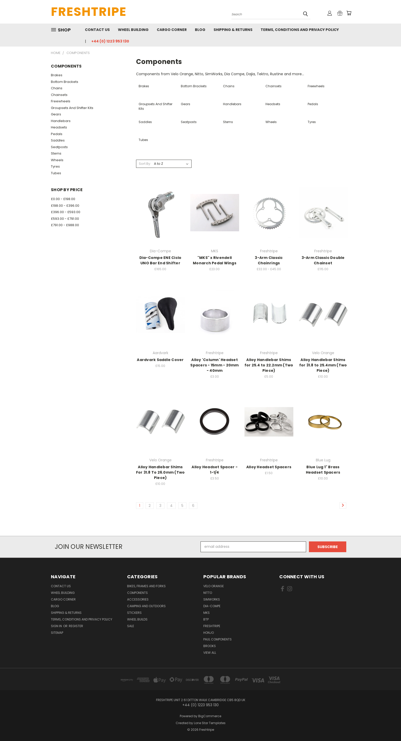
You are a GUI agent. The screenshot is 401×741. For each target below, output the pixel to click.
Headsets (59, 127)
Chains (56, 88)
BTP (206, 619)
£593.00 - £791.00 (65, 218)
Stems (56, 153)
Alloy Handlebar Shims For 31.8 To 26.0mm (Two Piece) (160, 472)
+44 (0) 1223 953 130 (110, 41)
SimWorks (211, 599)
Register (76, 626)
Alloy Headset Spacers (268, 467)
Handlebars (61, 120)
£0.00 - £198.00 (63, 199)
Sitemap (57, 632)
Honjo (208, 632)
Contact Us (97, 29)
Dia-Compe (211, 606)
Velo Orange (213, 586)
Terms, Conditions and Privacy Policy (300, 29)
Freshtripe (211, 626)
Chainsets (59, 94)
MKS (206, 613)
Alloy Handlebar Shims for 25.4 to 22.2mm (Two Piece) (268, 365)
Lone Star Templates (210, 723)
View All (209, 652)
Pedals (56, 134)
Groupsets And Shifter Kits (72, 107)
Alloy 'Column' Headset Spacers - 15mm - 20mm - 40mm (214, 365)
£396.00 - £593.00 (65, 212)
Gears (56, 114)
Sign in (57, 626)
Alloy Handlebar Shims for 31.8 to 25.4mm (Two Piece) (323, 365)
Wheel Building (133, 29)
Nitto (207, 593)
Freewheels (60, 101)
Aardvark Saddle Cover (160, 359)
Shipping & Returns (233, 29)
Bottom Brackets (64, 81)
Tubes (56, 173)
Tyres (55, 166)
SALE (130, 626)
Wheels (57, 160)
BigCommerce (209, 716)
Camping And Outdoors (146, 606)
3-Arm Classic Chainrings (269, 260)
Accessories (138, 599)
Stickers (134, 613)
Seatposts (59, 147)
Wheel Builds (137, 619)
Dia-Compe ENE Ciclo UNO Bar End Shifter (160, 260)
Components (137, 593)
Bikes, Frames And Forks (146, 586)
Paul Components (217, 639)
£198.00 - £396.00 (65, 205)
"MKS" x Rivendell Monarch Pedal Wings (214, 260)
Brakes (56, 75)
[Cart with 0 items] (348, 13)
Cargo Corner (172, 29)
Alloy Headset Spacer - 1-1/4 (215, 469)
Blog (200, 29)
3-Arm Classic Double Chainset (323, 260)
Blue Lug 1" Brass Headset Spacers (323, 469)
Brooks (209, 646)
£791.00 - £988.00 (65, 225)
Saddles (58, 140)
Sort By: (145, 163)
